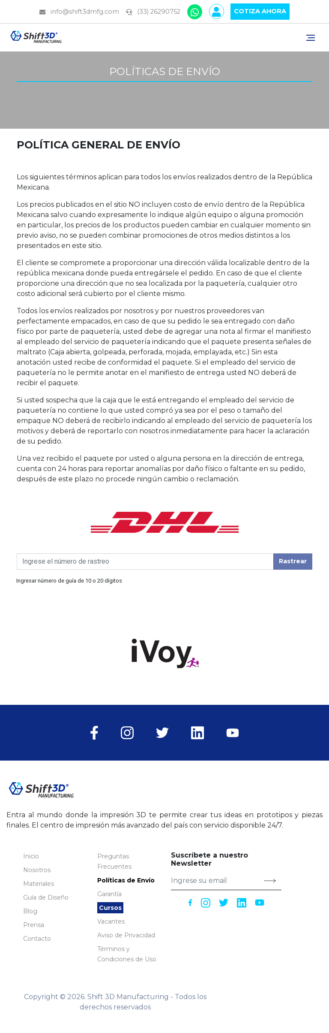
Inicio (31, 856)
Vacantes (111, 921)
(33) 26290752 (153, 11)
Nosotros (37, 870)
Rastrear (293, 561)
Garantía (109, 894)
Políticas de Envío (126, 880)
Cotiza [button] (260, 11)
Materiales (38, 884)
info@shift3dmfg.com (79, 11)
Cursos (110, 908)
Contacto (37, 938)
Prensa (33, 925)
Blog (30, 911)
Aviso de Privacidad (126, 935)
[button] (46, 897)
